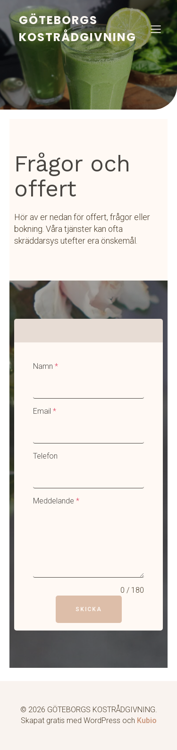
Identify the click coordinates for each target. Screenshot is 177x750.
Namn (45, 366)
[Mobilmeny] (156, 29)
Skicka (89, 609)
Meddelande (56, 500)
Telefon (45, 456)
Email (44, 411)
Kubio (147, 720)
